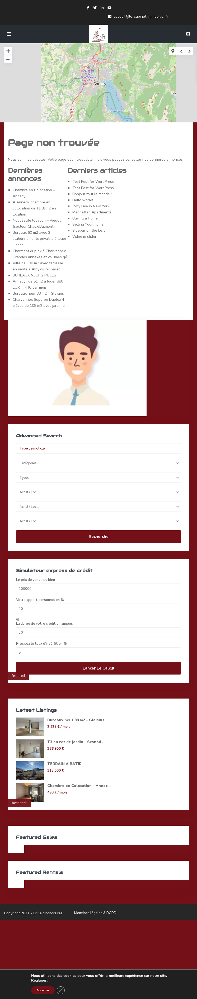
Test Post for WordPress (93, 181)
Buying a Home (85, 218)
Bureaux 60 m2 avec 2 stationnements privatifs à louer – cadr (39, 238)
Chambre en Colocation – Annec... (79, 785)
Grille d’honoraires (48, 913)
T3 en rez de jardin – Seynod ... (76, 741)
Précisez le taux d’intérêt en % (41, 644)
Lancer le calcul (98, 668)
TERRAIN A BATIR (64, 763)
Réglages (39, 980)
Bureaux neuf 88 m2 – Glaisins (38, 293)
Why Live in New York (90, 206)
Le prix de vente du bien (35, 580)
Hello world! (82, 200)
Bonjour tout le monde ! (92, 194)
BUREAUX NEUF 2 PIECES (34, 275)
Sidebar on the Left (88, 230)
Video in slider (84, 236)
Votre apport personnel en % (40, 600)
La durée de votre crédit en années (44, 623)
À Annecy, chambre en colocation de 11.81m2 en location (34, 208)
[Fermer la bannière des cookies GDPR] (61, 990)
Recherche (99, 536)
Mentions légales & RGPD (95, 913)
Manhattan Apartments (91, 212)
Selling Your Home (88, 224)
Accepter (42, 990)
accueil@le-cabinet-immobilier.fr (141, 16)
